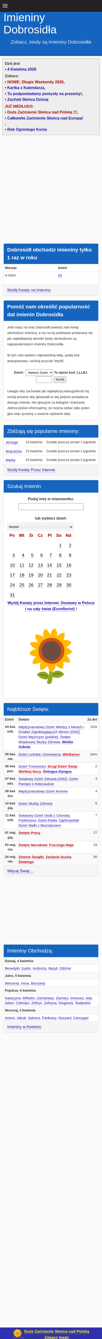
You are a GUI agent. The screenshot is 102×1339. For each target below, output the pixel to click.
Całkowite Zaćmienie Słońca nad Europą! (45, 118)
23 (68, 575)
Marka (10, 460)
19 (31, 575)
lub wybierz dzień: (51, 518)
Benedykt (12, 968)
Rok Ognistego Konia (27, 129)
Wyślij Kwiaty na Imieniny (29, 290)
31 (12, 594)
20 (40, 575)
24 (12, 584)
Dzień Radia (47, 820)
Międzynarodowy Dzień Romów (43, 791)
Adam (9, 1003)
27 (40, 584)
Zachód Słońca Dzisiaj (27, 99)
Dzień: (19, 372)
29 (60, 275)
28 (49, 584)
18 (21, 575)
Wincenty (12, 983)
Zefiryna (50, 1003)
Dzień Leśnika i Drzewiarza (40, 754)
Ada (89, 998)
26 (31, 584)
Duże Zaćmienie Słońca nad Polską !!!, (42, 112)
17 (12, 575)
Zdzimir (65, 968)
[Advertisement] (51, 190)
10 (12, 565)
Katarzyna (13, 998)
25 (21, 584)
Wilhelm (28, 998)
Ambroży (40, 968)
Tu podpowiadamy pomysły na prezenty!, (45, 94)
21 (49, 575)
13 (40, 565)
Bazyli (53, 968)
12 (31, 565)
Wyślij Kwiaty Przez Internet (31, 470)
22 (59, 575)
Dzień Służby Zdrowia (35, 803)
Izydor (26, 968)
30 (68, 584)
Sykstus (34, 1018)
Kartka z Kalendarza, (26, 88)
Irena (25, 983)
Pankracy (49, 1018)
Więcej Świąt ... (20, 871)
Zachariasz (45, 998)
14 (49, 565)
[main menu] (5, 6)
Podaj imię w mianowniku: (51, 499)
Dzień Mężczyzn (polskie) (38, 737)
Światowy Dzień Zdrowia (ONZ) (43, 779)
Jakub (21, 1018)
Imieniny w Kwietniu (24, 1027)
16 (68, 565)
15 (59, 565)
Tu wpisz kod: (65, 372)
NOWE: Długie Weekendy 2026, (36, 82)
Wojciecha (14, 451)
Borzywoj (38, 983)
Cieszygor (81, 1018)
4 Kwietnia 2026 (21, 69)
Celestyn (22, 1003)
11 (21, 565)
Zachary (62, 998)
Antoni (10, 1018)
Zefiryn (36, 1003)
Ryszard (64, 1018)
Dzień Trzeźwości (32, 766)
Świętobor (83, 1003)
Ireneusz (77, 998)
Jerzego (12, 442)
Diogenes (65, 1003)
